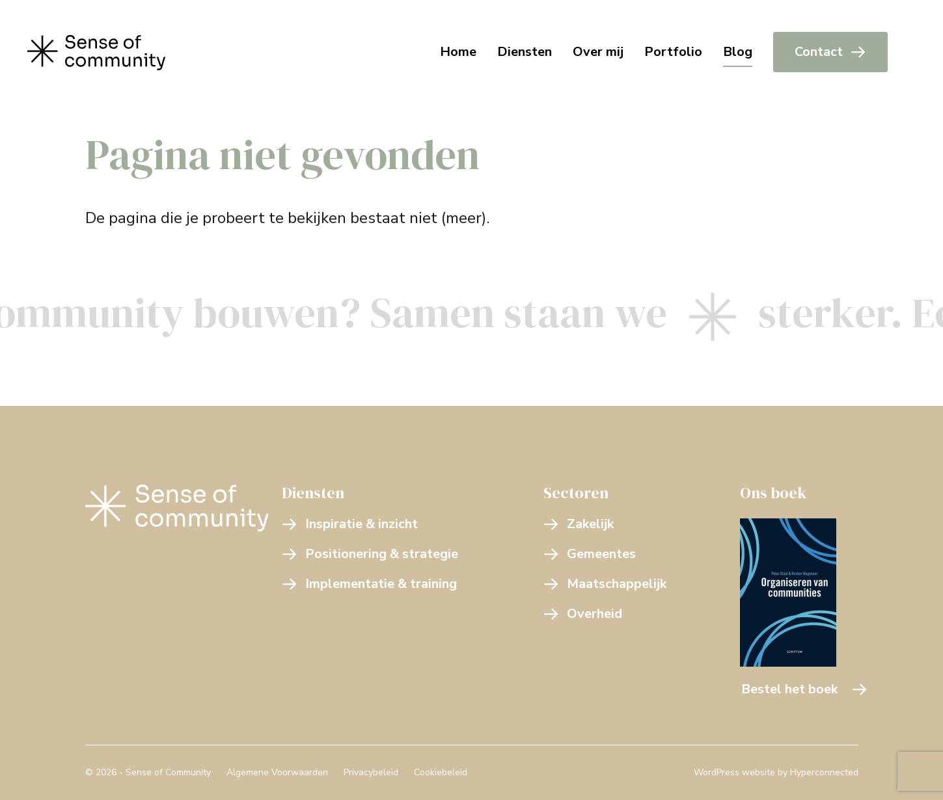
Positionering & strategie (370, 554)
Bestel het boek (804, 689)
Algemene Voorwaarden (277, 772)
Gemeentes (589, 554)
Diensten (524, 51)
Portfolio (673, 51)
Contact (830, 51)
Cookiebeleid (440, 772)
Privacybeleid (371, 772)
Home (458, 51)
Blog (737, 51)
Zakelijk (578, 524)
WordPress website (734, 772)
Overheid (582, 613)
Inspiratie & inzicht (350, 524)
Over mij (598, 51)
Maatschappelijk (604, 584)
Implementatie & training (369, 584)
